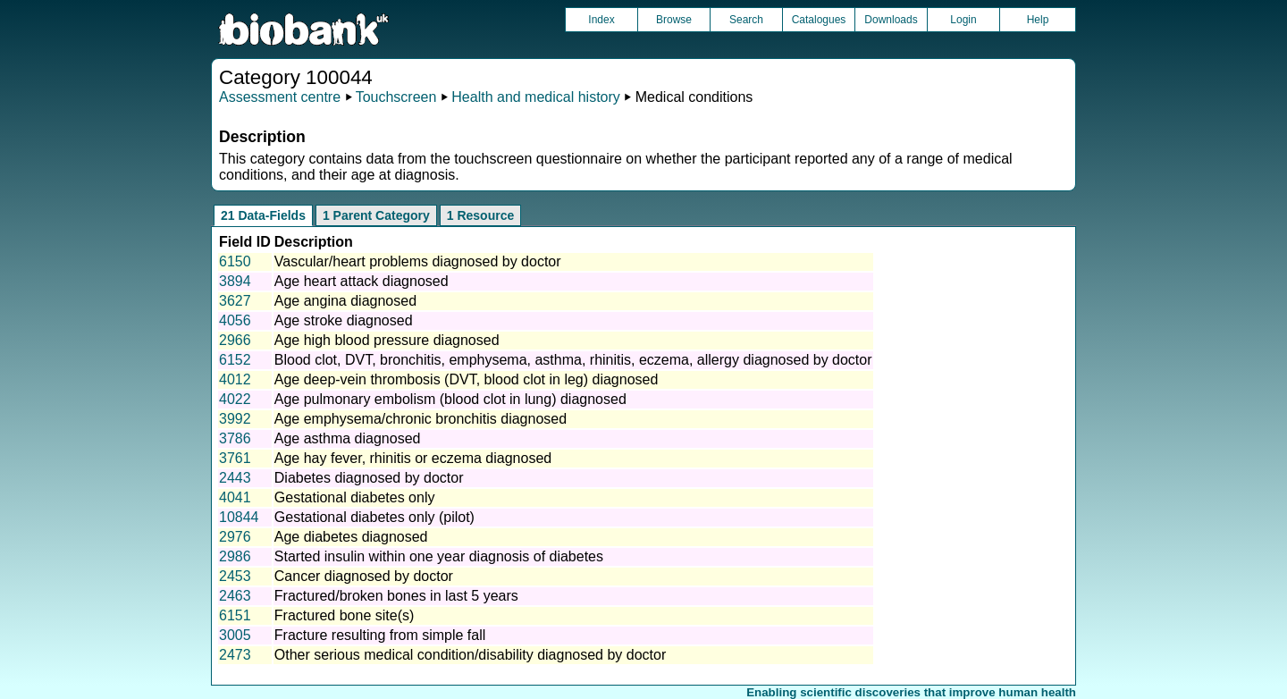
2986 (235, 556)
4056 (235, 320)
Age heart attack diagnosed (361, 281)
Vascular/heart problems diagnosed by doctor (417, 261)
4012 (235, 379)
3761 (235, 458)
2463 (235, 595)
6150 (235, 261)
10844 (239, 517)
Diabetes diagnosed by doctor (369, 477)
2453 (235, 576)
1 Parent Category (376, 215)
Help (1038, 19)
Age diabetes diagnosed (351, 536)
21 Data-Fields (263, 215)
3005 (235, 635)
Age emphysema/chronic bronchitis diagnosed (420, 418)
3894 (235, 281)
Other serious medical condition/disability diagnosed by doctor (470, 654)
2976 (235, 536)
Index (601, 19)
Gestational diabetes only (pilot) (374, 517)
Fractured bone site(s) (344, 615)
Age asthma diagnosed (347, 438)
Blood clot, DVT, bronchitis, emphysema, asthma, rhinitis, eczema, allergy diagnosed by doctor (573, 359)
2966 (235, 340)
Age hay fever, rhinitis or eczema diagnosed (412, 458)
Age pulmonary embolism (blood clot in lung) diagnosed (450, 399)
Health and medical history (535, 97)
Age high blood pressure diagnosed (387, 340)
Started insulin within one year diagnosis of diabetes (438, 556)
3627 (235, 300)
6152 (235, 359)
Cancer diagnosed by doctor (363, 576)
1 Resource (480, 215)
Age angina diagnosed (345, 300)
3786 (235, 438)
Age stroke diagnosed (343, 320)
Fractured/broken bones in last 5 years (396, 595)
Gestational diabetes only (354, 497)
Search (746, 19)
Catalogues (819, 19)
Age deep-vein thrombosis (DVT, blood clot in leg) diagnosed (466, 379)
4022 (235, 399)
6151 (235, 615)
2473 (235, 654)
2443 (235, 477)
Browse (674, 19)
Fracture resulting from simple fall (380, 635)
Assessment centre (280, 97)
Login (963, 19)
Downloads (890, 19)
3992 (235, 418)
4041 (235, 497)
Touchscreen (396, 97)
